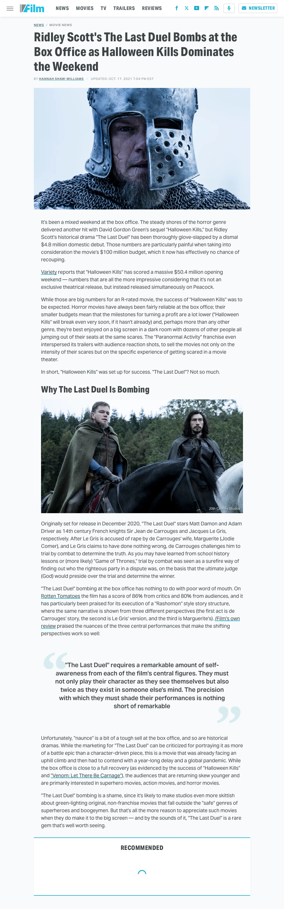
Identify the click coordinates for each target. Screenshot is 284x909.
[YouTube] (197, 9)
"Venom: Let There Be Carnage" (86, 775)
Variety (49, 272)
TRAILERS (124, 8)
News (39, 25)
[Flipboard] (207, 9)
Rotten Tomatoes (60, 596)
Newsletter (258, 8)
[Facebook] (177, 9)
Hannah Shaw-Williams (61, 79)
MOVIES (84, 8)
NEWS (62, 8)
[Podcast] (229, 8)
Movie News (60, 25)
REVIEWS (152, 8)
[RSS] (217, 9)
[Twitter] (187, 9)
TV (103, 8)
